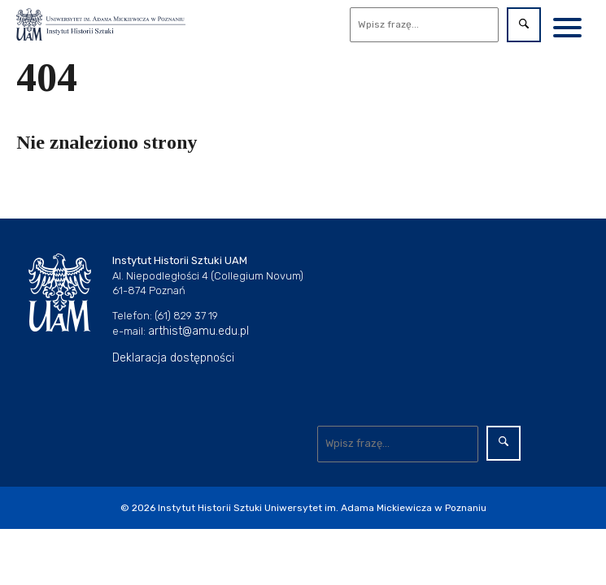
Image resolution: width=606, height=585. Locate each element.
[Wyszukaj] (424, 25)
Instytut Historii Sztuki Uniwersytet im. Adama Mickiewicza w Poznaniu (322, 508)
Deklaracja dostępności (173, 358)
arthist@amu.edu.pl (198, 331)
